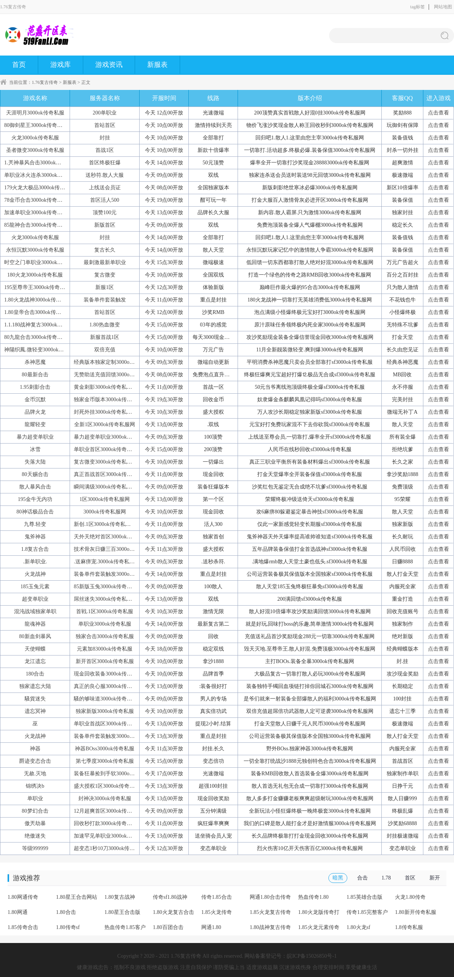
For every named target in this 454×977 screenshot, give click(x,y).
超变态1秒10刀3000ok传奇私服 (109, 848)
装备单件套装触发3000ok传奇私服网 (116, 574)
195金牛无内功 (35, 499)
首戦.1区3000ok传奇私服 (104, 611)
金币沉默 (35, 399)
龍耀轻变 (35, 424)
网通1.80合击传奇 (270, 897)
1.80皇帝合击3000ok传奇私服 (38, 312)
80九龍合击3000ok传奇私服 (36, 337)
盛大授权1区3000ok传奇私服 (107, 786)
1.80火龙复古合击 (173, 912)
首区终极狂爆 (105, 162)
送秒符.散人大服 (105, 175)
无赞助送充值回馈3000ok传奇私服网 (116, 374)
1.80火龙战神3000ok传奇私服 (38, 300)
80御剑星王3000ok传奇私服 (36, 125)
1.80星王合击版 (122, 912)
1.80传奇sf (68, 927)
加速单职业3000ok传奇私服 (36, 212)
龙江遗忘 (35, 661)
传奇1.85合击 (216, 897)
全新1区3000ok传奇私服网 (104, 424)
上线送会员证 (105, 187)
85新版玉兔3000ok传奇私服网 (108, 586)
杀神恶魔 (35, 362)
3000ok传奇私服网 (105, 512)
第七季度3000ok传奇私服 (105, 761)
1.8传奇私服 (409, 927)
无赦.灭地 (35, 773)
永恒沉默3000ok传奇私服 (35, 250)
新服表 (157, 64)
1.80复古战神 (119, 897)
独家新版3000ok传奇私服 (105, 711)
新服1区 (104, 287)
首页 (19, 64)
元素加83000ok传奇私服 (104, 649)
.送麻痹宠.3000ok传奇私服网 (107, 561)
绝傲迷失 (35, 836)
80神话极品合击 (35, 512)
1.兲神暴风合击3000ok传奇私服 (40, 162)
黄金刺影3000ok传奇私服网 (105, 387)
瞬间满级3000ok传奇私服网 (105, 487)
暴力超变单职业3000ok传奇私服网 (113, 437)
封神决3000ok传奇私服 (104, 798)
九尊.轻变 (35, 524)
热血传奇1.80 (313, 897)
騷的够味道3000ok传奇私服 (105, 699)
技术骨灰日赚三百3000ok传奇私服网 (116, 549)
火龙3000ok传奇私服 (35, 138)
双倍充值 (104, 349)
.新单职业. (35, 561)
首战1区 (104, 150)
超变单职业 (35, 599)
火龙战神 (35, 574)
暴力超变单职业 (35, 437)
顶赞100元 (105, 212)
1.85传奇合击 (23, 927)
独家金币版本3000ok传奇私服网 (111, 399)
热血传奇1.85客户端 (125, 929)
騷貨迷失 (35, 699)
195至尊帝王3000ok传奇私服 (37, 287)
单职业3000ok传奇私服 (104, 624)
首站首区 (104, 125)
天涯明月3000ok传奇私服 (35, 113)
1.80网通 (18, 912)
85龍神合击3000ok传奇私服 (36, 225)
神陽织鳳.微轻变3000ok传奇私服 (42, 349)
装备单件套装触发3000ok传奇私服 (113, 736)
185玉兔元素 (35, 586)
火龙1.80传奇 (410, 897)
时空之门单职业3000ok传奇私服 (41, 262)
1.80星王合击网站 (76, 897)
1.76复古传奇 (45, 82)
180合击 (35, 674)
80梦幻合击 (35, 811)
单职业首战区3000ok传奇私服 (108, 724)
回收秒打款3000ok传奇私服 (105, 823)
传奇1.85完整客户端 (367, 914)
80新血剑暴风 (35, 636)
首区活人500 (104, 200)
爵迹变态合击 (35, 761)
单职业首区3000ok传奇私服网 (108, 449)
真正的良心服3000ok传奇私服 (108, 686)
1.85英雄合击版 (364, 897)
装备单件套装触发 (105, 300)
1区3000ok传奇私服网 (104, 499)
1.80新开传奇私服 (415, 912)
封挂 (105, 138)
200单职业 (105, 113)
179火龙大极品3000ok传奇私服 (40, 187)
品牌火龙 (35, 412)
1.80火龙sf (358, 927)
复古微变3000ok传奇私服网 (105, 462)
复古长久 (104, 250)
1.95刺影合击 (35, 387)
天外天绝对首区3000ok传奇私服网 (113, 537)
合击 (362, 878)
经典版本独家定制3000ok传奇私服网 (116, 362)
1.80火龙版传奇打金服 (318, 914)
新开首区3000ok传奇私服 (105, 661)
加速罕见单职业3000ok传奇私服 (111, 836)
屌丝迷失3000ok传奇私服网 (105, 599)
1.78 (386, 878)
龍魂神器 (35, 624)
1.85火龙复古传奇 (270, 912)
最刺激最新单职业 (105, 262)
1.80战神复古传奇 (270, 927)
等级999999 (35, 848)
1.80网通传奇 (23, 897)
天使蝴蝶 (35, 649)
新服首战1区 (104, 337)
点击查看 (438, 113)
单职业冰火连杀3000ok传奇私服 (41, 175)
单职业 (35, 798)
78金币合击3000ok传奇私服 (36, 200)
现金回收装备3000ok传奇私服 (108, 674)
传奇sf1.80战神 (170, 897)
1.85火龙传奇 (216, 912)
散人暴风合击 (35, 487)
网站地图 (443, 6)
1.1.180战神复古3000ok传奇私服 (41, 325)
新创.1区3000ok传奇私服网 (105, 524)
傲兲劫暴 (35, 823)
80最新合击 (35, 374)
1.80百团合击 (168, 927)
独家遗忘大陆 (35, 686)
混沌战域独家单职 (35, 611)
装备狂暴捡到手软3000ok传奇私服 (113, 773)
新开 (434, 878)
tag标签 (417, 6)
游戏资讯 (109, 64)
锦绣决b (35, 786)
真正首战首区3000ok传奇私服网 (111, 474)
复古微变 (104, 275)
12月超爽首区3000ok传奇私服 (108, 811)
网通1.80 (211, 927)
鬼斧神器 (35, 537)
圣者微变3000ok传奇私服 (35, 150)
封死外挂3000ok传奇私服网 (105, 412)
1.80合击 (66, 912)
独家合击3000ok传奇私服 (105, 636)
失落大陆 (35, 462)
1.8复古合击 (35, 549)
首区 (410, 878)
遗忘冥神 (35, 711)
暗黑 (338, 878)
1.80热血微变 (104, 325)
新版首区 (104, 225)
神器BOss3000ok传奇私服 (104, 748)
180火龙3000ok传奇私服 (35, 275)
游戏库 (60, 64)
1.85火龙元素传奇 (318, 927)
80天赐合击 (35, 474)
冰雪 (35, 449)
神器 (35, 748)
